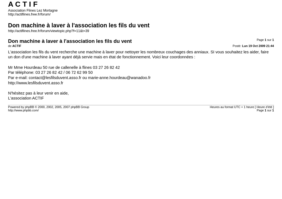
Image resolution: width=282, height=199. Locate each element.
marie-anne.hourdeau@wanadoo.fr (119, 77)
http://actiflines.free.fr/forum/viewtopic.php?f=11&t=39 (48, 31)
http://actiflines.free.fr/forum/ (29, 14)
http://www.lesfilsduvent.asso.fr (35, 83)
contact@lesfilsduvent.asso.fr (55, 77)
